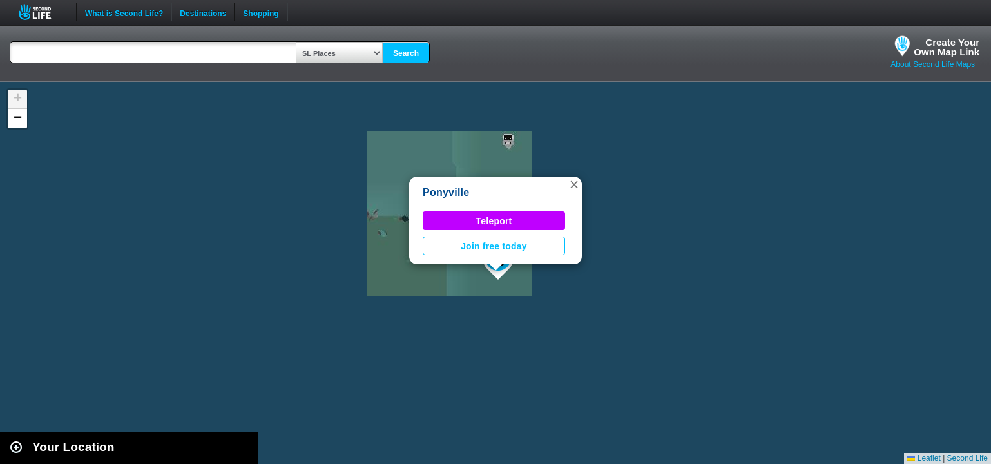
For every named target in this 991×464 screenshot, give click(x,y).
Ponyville (446, 192)
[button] (574, 184)
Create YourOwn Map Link (946, 47)
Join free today (494, 246)
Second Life (42, 12)
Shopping (260, 12)
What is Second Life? (124, 12)
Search (406, 53)
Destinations (203, 12)
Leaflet (923, 458)
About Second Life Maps (932, 64)
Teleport (494, 221)
